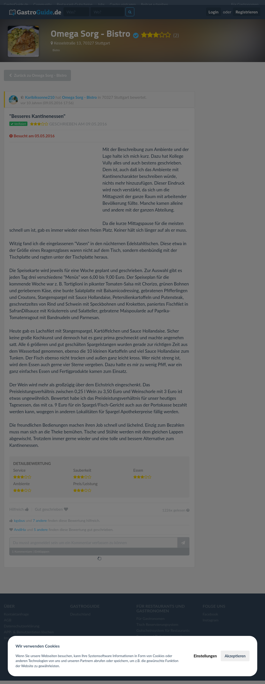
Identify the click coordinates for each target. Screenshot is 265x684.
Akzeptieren (235, 655)
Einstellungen (205, 655)
